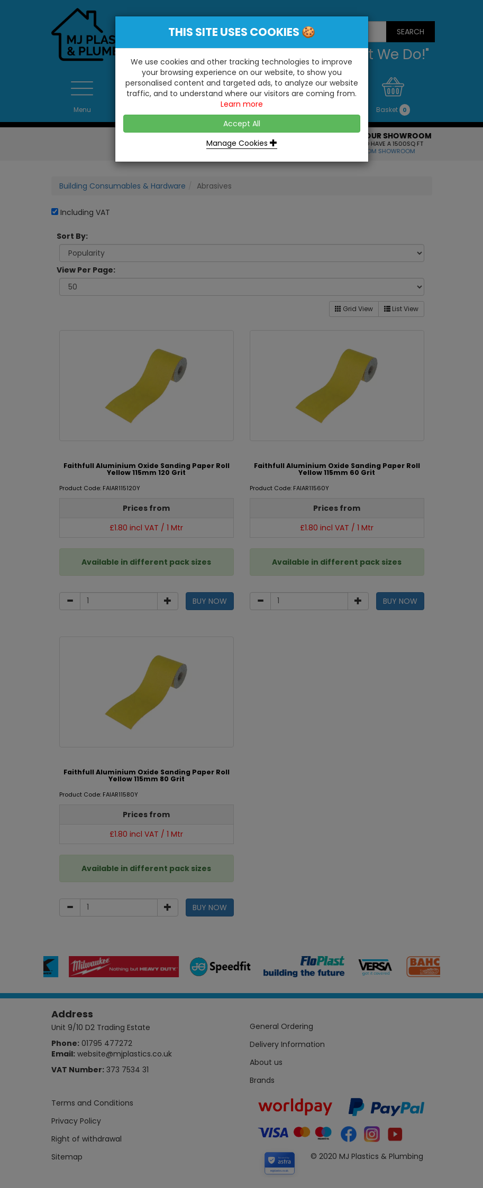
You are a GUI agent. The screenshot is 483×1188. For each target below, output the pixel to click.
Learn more (242, 104)
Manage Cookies (241, 143)
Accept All (241, 123)
